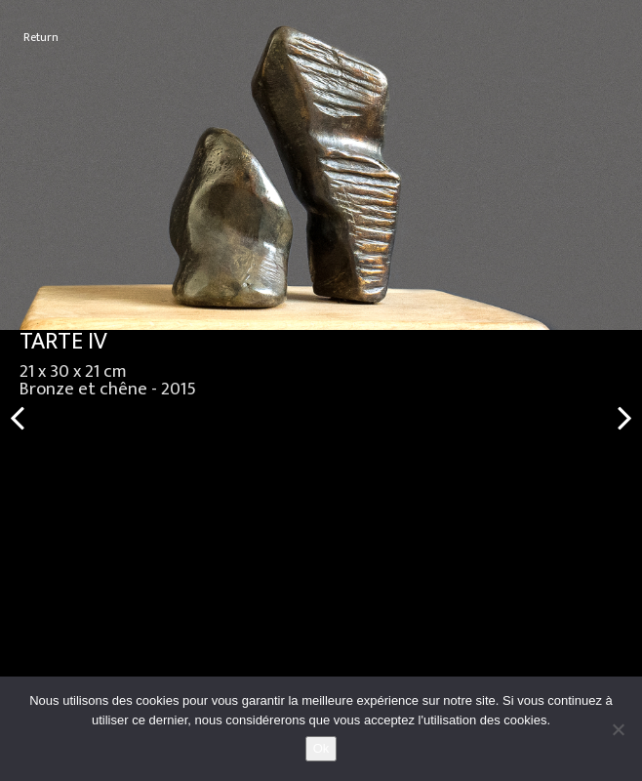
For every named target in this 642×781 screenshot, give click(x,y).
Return (41, 37)
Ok (321, 748)
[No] (617, 729)
